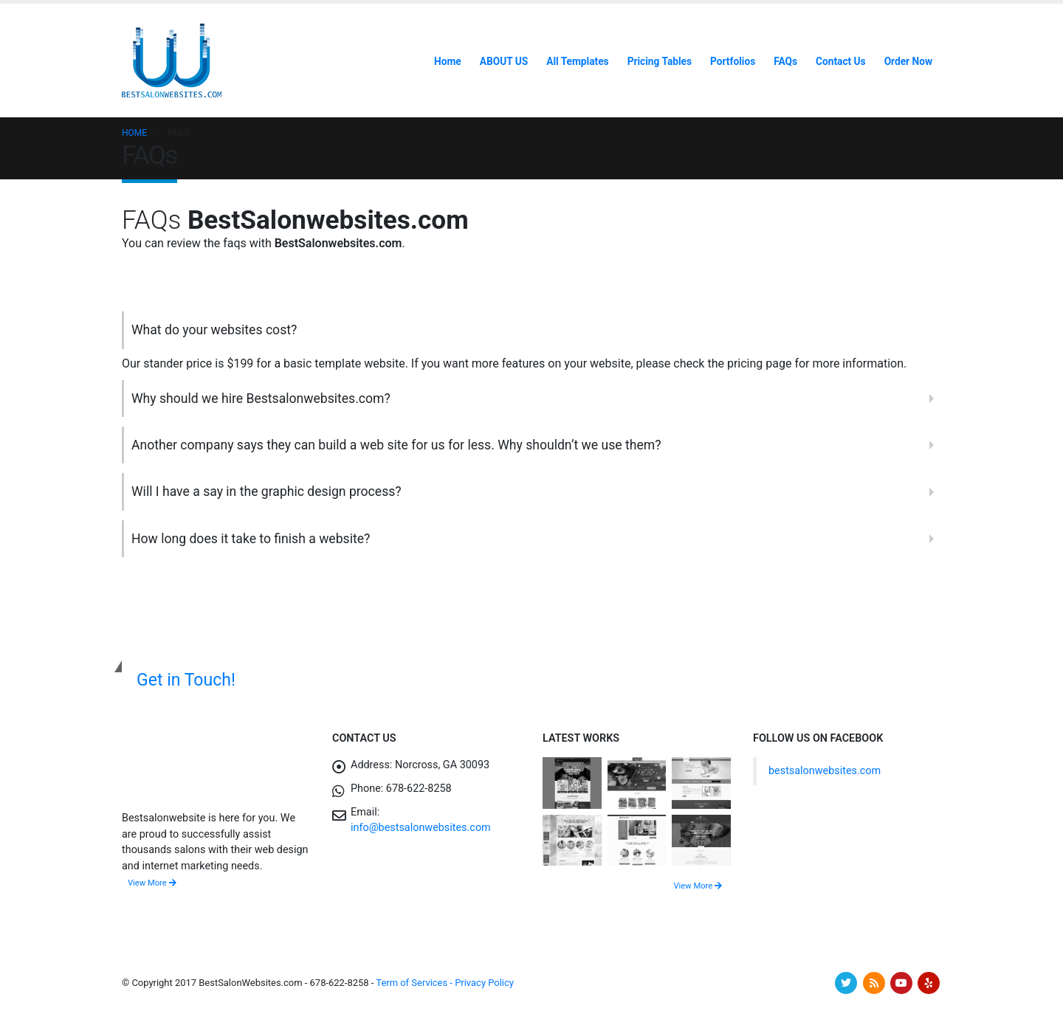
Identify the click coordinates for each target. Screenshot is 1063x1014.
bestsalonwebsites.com (824, 771)
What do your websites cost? (214, 330)
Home (447, 61)
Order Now (908, 61)
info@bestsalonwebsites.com (421, 827)
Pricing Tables (659, 61)
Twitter (846, 983)
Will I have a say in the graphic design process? (266, 491)
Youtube (901, 983)
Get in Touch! (186, 680)
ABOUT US (504, 61)
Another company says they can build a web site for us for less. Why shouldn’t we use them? (396, 445)
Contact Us (841, 61)
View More (152, 883)
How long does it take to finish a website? (250, 538)
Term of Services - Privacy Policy (445, 982)
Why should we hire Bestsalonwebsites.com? (261, 398)
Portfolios (732, 61)
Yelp (929, 983)
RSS (874, 983)
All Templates (577, 61)
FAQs (785, 61)
